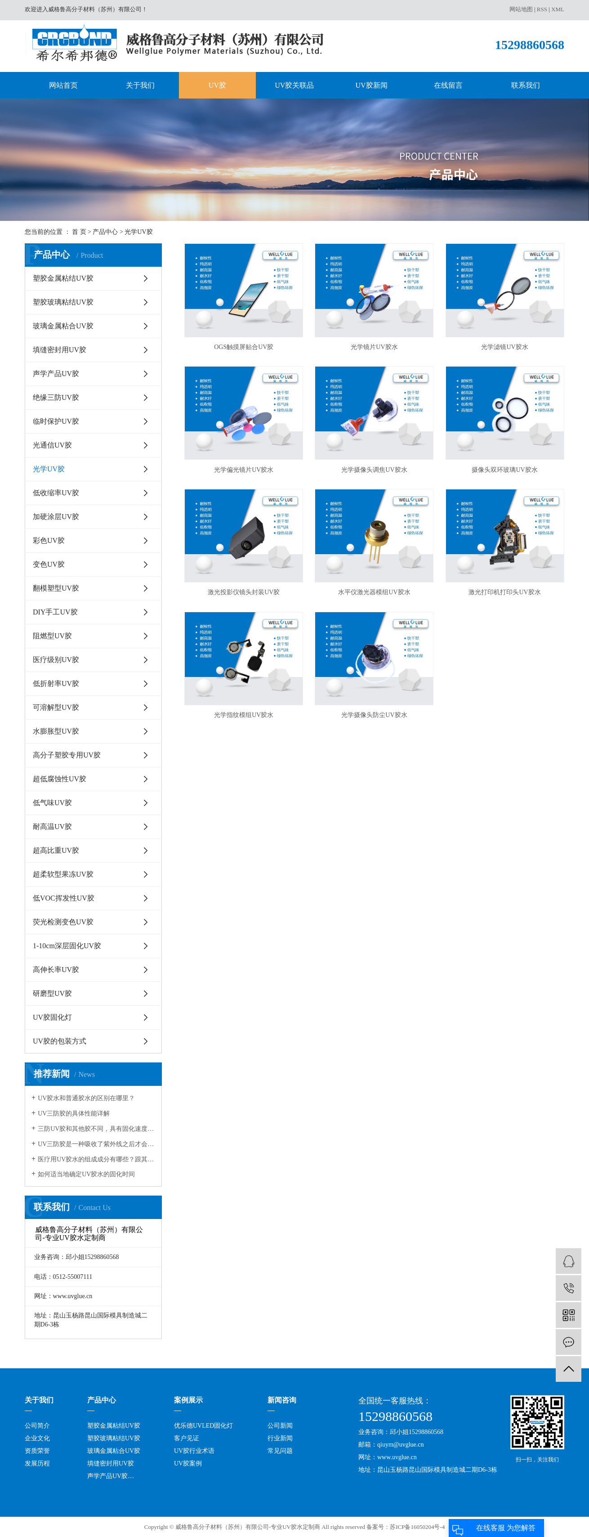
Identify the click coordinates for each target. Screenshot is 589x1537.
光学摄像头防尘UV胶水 (374, 715)
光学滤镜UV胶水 (504, 347)
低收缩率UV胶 (56, 493)
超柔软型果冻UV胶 (63, 874)
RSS (542, 9)
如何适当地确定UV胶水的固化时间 (86, 1174)
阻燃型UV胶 (52, 636)
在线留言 (448, 85)
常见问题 (280, 1450)
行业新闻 (280, 1438)
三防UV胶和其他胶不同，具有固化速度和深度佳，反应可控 (96, 1128)
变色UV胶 (49, 564)
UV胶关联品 (294, 85)
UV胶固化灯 (52, 1017)
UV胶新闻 (372, 85)
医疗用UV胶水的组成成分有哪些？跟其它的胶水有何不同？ (96, 1159)
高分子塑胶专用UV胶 (67, 755)
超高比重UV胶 (56, 850)
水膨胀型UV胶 (56, 731)
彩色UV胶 (49, 540)
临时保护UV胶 (56, 421)
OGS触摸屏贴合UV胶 (243, 347)
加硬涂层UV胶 (56, 516)
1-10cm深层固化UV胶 (67, 946)
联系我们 (525, 85)
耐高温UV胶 (52, 826)
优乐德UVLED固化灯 (203, 1425)
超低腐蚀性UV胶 (59, 779)
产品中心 (105, 232)
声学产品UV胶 (56, 373)
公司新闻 (280, 1425)
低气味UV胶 (52, 803)
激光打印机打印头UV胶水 (504, 592)
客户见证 (186, 1438)
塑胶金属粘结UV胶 (63, 278)
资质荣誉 (37, 1450)
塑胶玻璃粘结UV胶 (63, 302)
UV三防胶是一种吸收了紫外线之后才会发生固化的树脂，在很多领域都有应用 (96, 1144)
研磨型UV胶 (52, 993)
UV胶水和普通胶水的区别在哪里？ (86, 1098)
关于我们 (140, 85)
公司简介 (37, 1425)
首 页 (79, 232)
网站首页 (63, 85)
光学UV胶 (138, 232)
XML (557, 9)
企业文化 (37, 1438)
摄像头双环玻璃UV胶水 (504, 469)
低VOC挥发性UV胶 (63, 898)
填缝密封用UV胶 (59, 350)
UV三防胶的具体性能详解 (74, 1113)
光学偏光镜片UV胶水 (243, 469)
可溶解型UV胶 (56, 707)
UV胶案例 (188, 1463)
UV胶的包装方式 (59, 1041)
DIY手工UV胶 (55, 612)
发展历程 (37, 1463)
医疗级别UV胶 (56, 659)
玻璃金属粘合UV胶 (63, 326)
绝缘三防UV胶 (56, 397)
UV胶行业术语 (194, 1450)
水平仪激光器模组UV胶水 (374, 592)
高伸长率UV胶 (56, 969)
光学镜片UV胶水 (374, 347)
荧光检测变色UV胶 (63, 922)
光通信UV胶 (52, 445)
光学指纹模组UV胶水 (243, 715)
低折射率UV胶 (56, 683)
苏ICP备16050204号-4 (417, 1527)
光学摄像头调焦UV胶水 (374, 469)
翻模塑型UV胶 (56, 588)
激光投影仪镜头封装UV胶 (244, 592)
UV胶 (217, 85)
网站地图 (521, 9)
